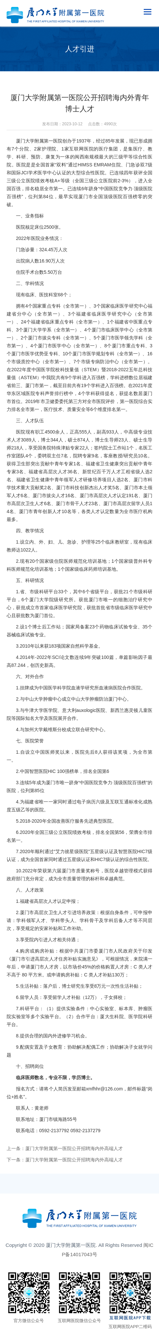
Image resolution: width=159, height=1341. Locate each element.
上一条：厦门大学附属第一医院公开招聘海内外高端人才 (65, 1148)
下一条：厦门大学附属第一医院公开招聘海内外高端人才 (65, 1159)
